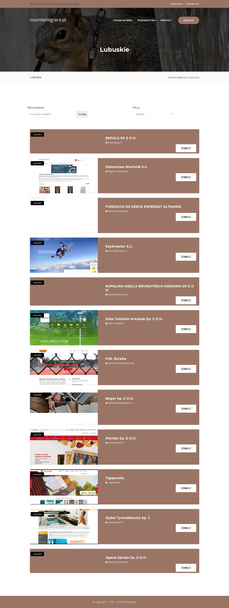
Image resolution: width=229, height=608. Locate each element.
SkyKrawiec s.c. (119, 246)
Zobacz (186, 148)
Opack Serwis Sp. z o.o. (126, 558)
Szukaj (82, 114)
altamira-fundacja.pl (118, 211)
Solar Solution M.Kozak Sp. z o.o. (135, 319)
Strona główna (122, 20)
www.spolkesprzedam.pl (120, 402)
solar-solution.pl (116, 323)
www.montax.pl (116, 442)
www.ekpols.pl (115, 142)
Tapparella (115, 478)
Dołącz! (189, 20)
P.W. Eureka (116, 359)
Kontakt (166, 20)
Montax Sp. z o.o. (121, 438)
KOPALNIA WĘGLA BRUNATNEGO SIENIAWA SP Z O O (149, 288)
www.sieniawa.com (118, 294)
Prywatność (192, 4)
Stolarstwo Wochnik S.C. (127, 167)
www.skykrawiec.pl (117, 250)
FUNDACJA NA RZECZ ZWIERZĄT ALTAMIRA (144, 207)
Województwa (146, 20)
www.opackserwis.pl (118, 562)
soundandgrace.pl (48, 19)
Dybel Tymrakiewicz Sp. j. (128, 518)
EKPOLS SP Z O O (120, 138)
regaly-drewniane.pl (118, 171)
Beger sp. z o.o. (119, 399)
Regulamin (177, 4)
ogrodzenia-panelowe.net (121, 363)
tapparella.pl (114, 482)
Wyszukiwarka (36, 107)
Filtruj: (136, 107)
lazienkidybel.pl (115, 522)
